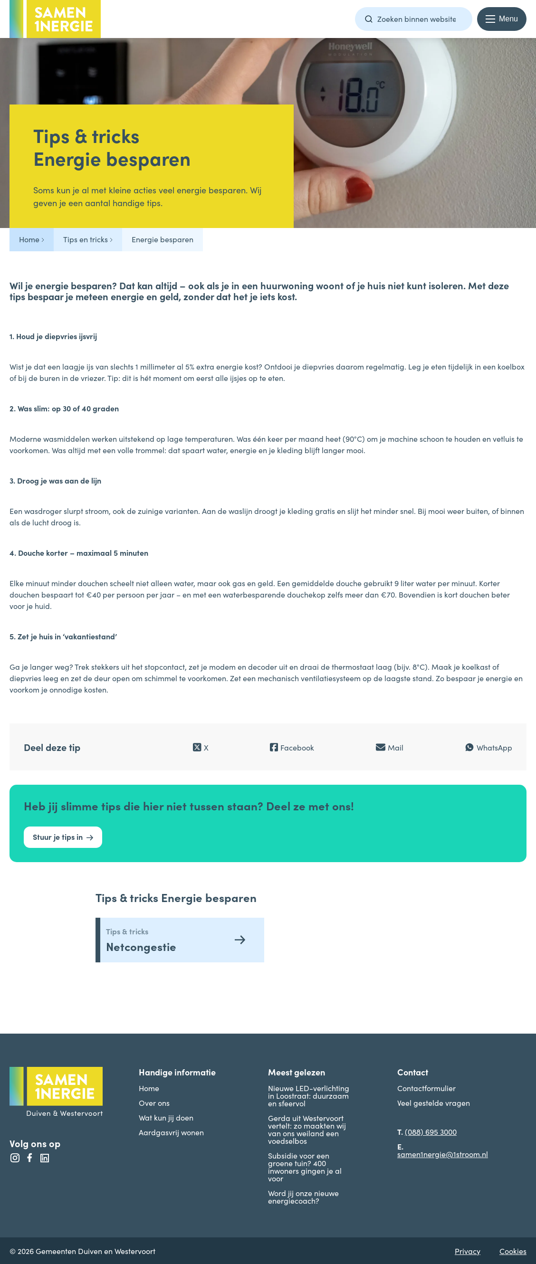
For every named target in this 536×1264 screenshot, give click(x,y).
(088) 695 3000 (431, 1131)
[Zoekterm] (413, 19)
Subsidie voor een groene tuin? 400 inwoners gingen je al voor (305, 1166)
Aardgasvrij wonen (171, 1132)
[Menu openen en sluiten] (501, 19)
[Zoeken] (368, 19)
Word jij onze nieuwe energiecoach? (303, 1197)
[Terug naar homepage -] (55, 19)
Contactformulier (426, 1088)
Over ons (154, 1102)
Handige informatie (177, 1072)
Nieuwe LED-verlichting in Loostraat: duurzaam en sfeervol (308, 1095)
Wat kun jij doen (166, 1117)
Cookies (512, 1250)
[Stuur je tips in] (63, 837)
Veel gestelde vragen (433, 1102)
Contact (412, 1072)
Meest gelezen (296, 1072)
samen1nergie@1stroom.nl (442, 1154)
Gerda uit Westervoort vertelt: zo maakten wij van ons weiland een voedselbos (307, 1129)
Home (149, 1088)
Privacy (467, 1250)
